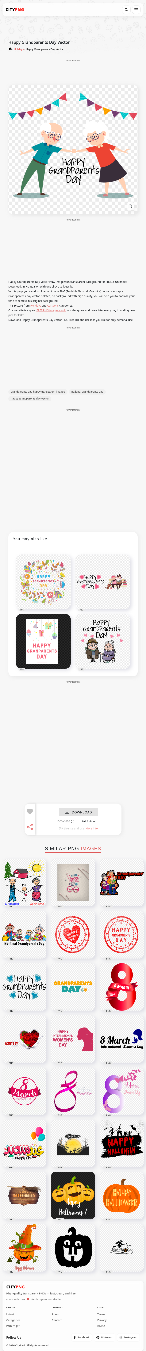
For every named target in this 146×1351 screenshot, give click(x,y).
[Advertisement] (73, 71)
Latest (10, 1314)
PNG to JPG (13, 1326)
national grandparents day (87, 391)
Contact (57, 1320)
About (56, 1314)
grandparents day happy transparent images (38, 391)
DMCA (101, 1326)
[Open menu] (136, 10)
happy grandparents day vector (30, 398)
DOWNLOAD (78, 812)
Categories (13, 1320)
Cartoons (53, 305)
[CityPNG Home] (15, 9)
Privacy (102, 1320)
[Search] (126, 10)
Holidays (35, 305)
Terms (101, 1314)
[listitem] (81, 1337)
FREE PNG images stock (51, 310)
